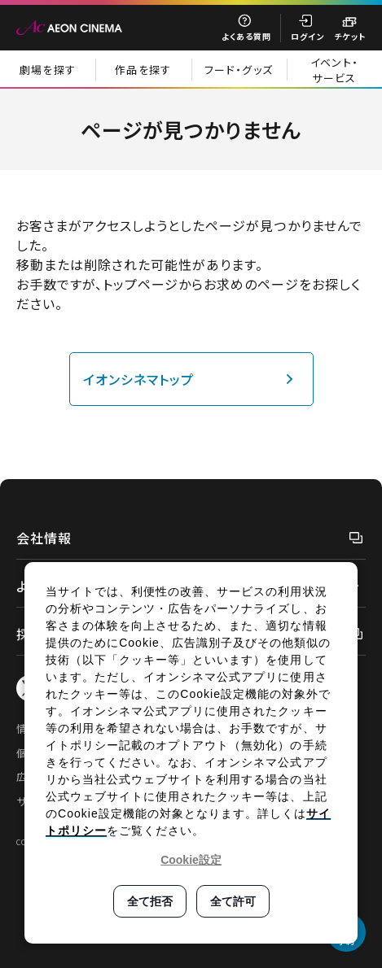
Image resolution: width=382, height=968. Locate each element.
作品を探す (143, 69)
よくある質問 (246, 36)
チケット (350, 36)
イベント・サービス (334, 70)
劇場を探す (48, 69)
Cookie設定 (191, 859)
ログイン (307, 36)
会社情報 (44, 537)
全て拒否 (150, 901)
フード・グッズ (238, 69)
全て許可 (233, 901)
